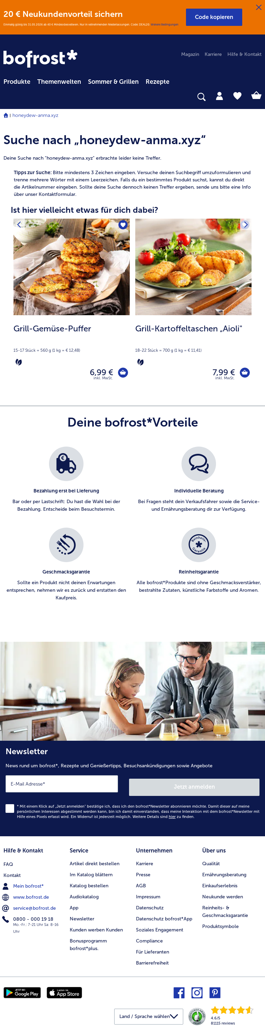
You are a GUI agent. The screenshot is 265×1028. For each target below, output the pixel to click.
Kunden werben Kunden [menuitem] (96, 927)
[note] (71, 344)
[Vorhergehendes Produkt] (20, 226)
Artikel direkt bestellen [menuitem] (94, 862)
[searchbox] (8, 97)
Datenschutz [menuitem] (150, 905)
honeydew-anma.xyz (35, 115)
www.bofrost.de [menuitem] (26, 894)
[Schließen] (259, 7)
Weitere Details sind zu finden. (163, 816)
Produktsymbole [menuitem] (220, 924)
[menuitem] (16, 81)
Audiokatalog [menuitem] (84, 894)
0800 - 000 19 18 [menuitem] (28, 916)
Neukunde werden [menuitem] (222, 894)
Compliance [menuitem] (149, 938)
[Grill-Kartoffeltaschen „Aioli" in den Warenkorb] (243, 374)
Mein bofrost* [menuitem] (23, 883)
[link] (41, 59)
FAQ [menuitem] (8, 862)
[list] (132, 534)
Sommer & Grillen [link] (113, 82)
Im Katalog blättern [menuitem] (91, 873)
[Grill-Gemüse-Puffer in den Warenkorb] (121, 374)
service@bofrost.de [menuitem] (29, 905)
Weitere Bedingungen (164, 24)
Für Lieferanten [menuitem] (152, 949)
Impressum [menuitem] (148, 894)
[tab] (219, 95)
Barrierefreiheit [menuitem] (152, 961)
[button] (214, 17)
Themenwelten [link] (59, 82)
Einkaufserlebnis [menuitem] (219, 884)
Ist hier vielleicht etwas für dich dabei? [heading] (84, 210)
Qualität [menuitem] (211, 862)
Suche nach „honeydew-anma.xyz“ (104, 139)
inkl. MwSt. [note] (103, 381)
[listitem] (66, 487)
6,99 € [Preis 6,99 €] (98, 374)
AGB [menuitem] (141, 884)
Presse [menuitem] (143, 873)
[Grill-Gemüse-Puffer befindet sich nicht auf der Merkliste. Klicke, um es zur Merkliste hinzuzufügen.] (122, 226)
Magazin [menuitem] (190, 54)
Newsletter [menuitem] (82, 916)
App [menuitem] (74, 905)
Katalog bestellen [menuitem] (89, 884)
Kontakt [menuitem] (12, 873)
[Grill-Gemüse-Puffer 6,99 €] (71, 307)
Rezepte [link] (157, 82)
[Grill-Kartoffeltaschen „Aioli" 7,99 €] (193, 307)
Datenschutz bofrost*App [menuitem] (164, 916)
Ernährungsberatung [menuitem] (224, 873)
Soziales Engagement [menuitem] (159, 927)
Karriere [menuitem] (213, 54)
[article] (132, 180)
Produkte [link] (16, 82)
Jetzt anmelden (194, 786)
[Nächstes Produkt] (244, 226)
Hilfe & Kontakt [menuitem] (244, 54)
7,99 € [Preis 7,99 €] (220, 374)
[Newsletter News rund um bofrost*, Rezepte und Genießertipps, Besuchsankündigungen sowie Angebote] (132, 790)
